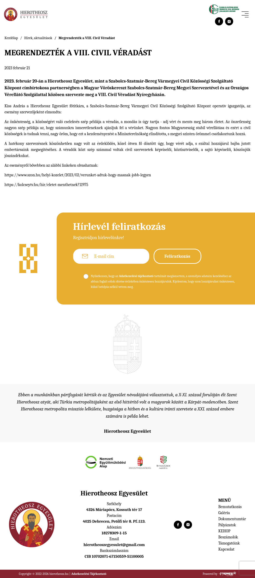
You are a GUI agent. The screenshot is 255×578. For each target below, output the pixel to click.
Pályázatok (227, 525)
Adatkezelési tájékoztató (136, 276)
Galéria (224, 513)
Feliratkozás (177, 256)
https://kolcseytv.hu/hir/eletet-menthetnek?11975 (46, 184)
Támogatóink (229, 543)
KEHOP (224, 531)
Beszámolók (228, 537)
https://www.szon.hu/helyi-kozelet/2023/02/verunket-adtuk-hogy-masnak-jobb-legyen (77, 175)
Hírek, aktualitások (38, 38)
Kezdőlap (11, 38)
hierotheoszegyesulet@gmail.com (114, 544)
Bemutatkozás (230, 506)
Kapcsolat (226, 549)
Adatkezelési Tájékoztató (88, 574)
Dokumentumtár (232, 519)
